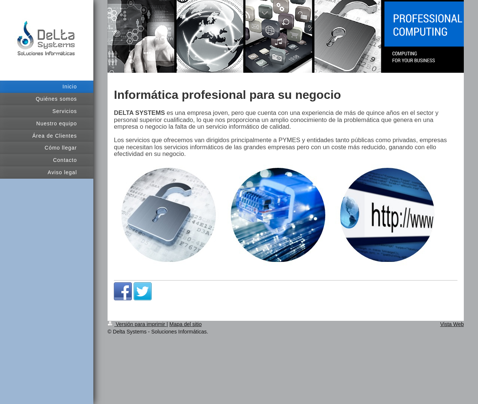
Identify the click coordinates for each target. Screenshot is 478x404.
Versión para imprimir (137, 324)
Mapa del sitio (186, 324)
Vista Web (452, 324)
